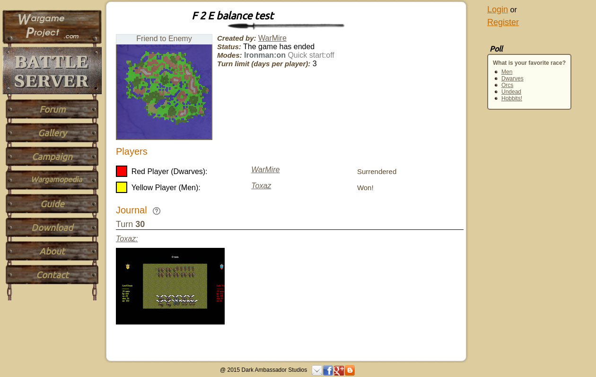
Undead (511, 91)
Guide (52, 204)
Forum (52, 109)
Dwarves (512, 78)
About (52, 251)
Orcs (507, 85)
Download (52, 227)
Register (503, 22)
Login (497, 9)
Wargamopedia (56, 179)
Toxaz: (127, 239)
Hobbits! (511, 98)
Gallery (52, 133)
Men (506, 72)
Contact (52, 275)
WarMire (272, 38)
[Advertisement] (506, 228)
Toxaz (261, 186)
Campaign (52, 156)
